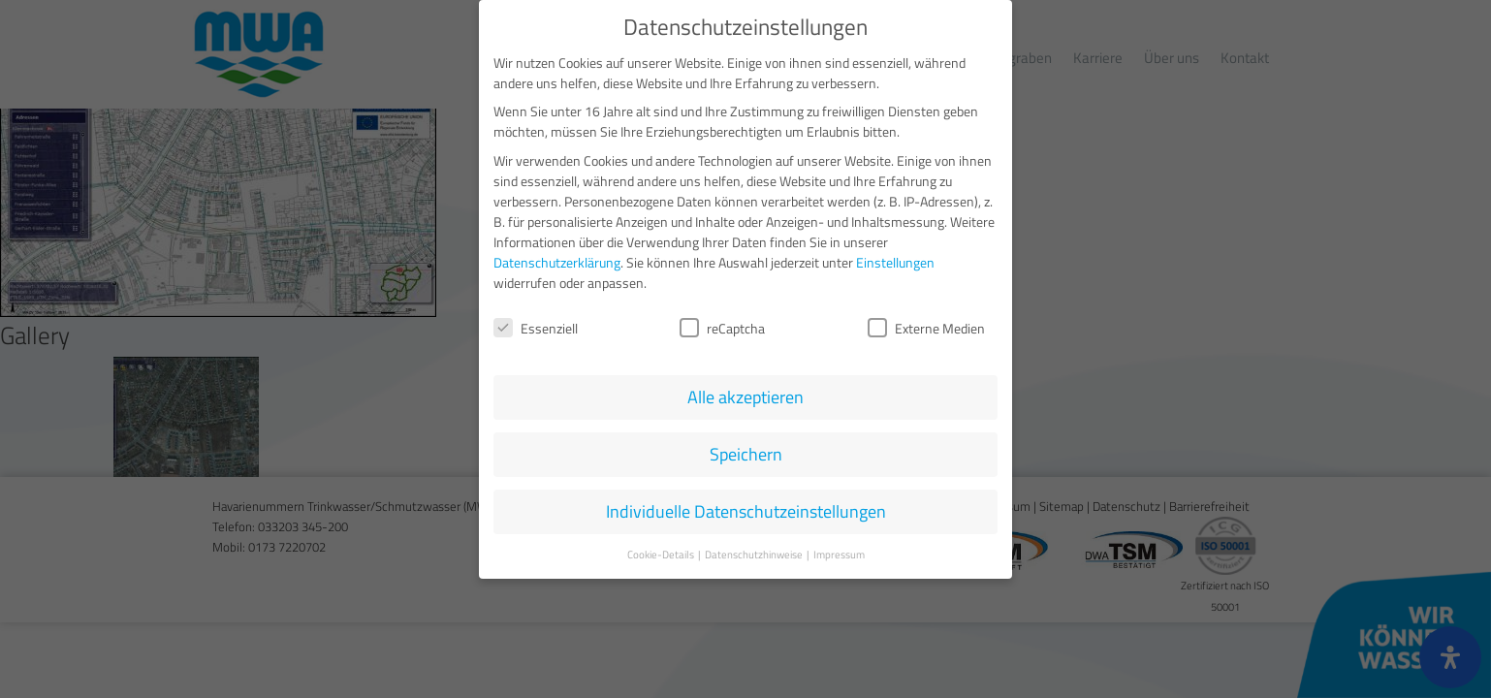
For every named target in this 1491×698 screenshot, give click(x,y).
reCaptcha (722, 328)
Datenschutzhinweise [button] (755, 554)
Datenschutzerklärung (556, 261)
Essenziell (535, 328)
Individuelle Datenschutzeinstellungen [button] (746, 511)
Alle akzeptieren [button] (745, 397)
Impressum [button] (839, 554)
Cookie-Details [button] (661, 554)
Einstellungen (895, 261)
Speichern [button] (746, 454)
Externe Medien (926, 328)
